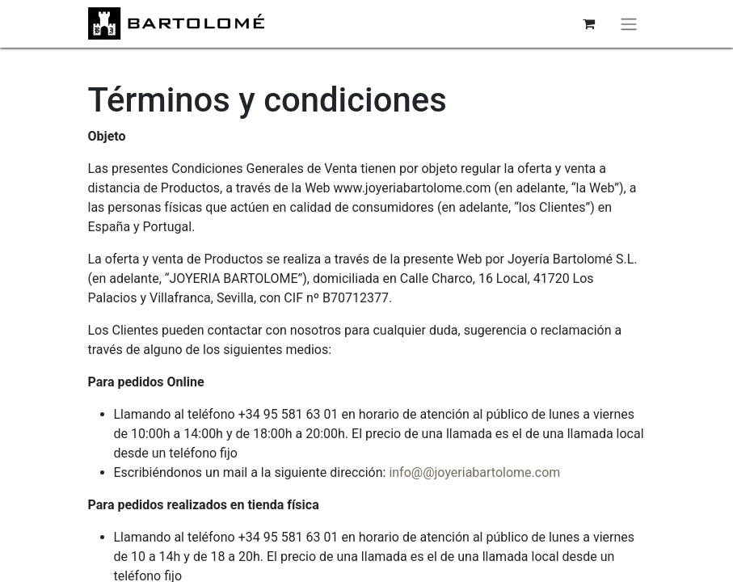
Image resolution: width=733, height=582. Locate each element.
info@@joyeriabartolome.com (474, 472)
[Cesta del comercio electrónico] (589, 23)
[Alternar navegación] (629, 23)
